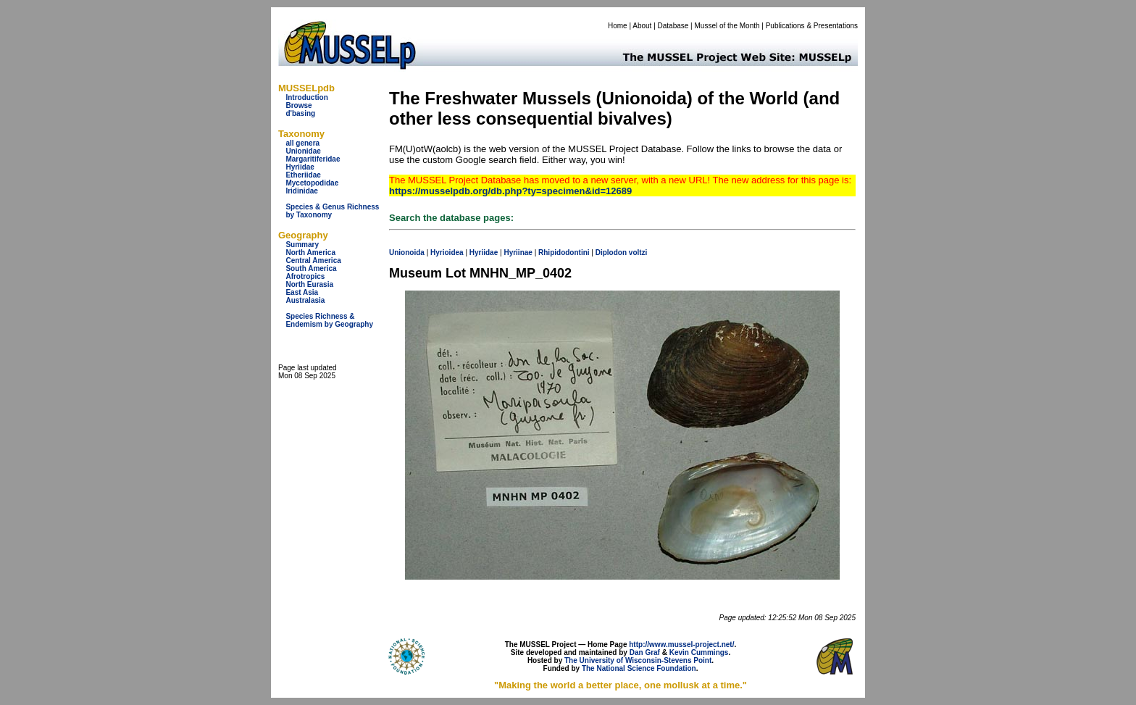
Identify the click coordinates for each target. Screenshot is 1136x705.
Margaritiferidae (312, 159)
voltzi (638, 252)
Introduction (306, 97)
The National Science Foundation (639, 668)
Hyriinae (518, 252)
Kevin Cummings (699, 652)
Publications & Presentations (812, 26)
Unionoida (407, 252)
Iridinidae (301, 191)
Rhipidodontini (564, 252)
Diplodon (611, 252)
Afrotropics (305, 276)
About (641, 26)
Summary (302, 245)
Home (617, 26)
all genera (302, 143)
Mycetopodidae (311, 183)
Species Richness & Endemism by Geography (329, 320)
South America (310, 268)
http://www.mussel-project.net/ (681, 644)
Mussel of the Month (727, 26)
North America (310, 252)
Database (673, 26)
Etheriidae (302, 175)
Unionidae (302, 151)
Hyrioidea (447, 252)
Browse (298, 105)
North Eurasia (309, 284)
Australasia (305, 300)
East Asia (301, 292)
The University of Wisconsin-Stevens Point (637, 660)
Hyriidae (299, 167)
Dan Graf (645, 652)
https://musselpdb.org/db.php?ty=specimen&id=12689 (510, 190)
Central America (313, 260)
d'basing (300, 113)
